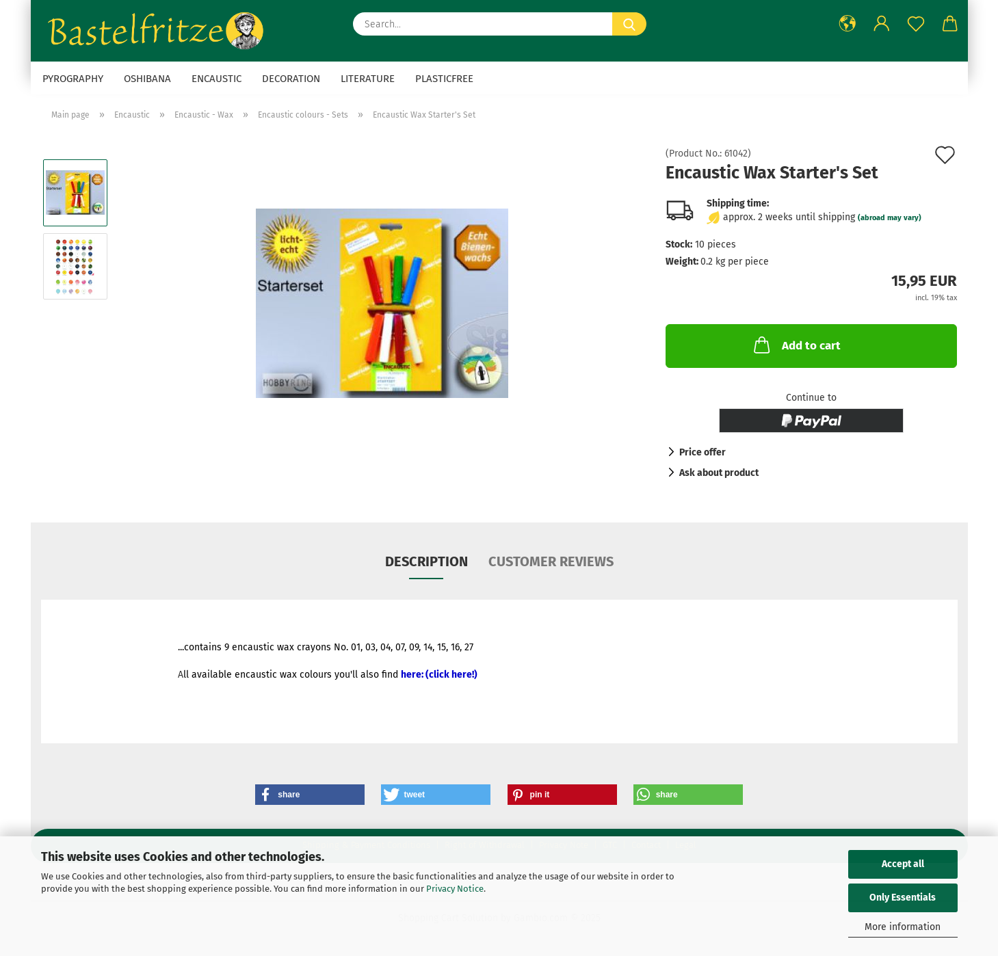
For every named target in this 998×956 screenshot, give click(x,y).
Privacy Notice (455, 889)
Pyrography (72, 78)
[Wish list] (916, 24)
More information (903, 927)
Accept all (903, 864)
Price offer (702, 452)
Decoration (291, 78)
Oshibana (147, 78)
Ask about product (719, 473)
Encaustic (216, 78)
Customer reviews (551, 561)
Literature (368, 78)
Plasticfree (444, 78)
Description (426, 561)
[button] (847, 24)
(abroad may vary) (889, 217)
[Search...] (629, 24)
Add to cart (796, 345)
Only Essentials (902, 897)
